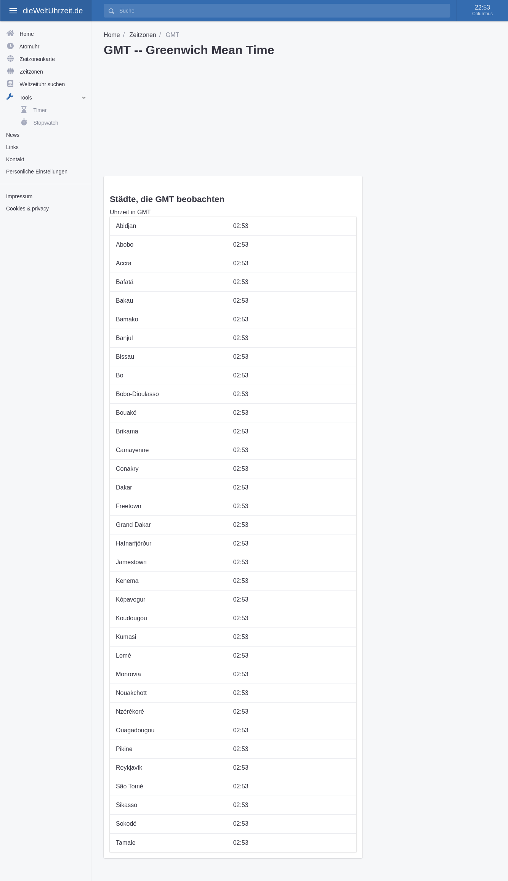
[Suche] (282, 11)
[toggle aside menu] (13, 11)
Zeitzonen (143, 35)
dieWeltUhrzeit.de (53, 10)
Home (112, 35)
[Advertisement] (45, 336)
